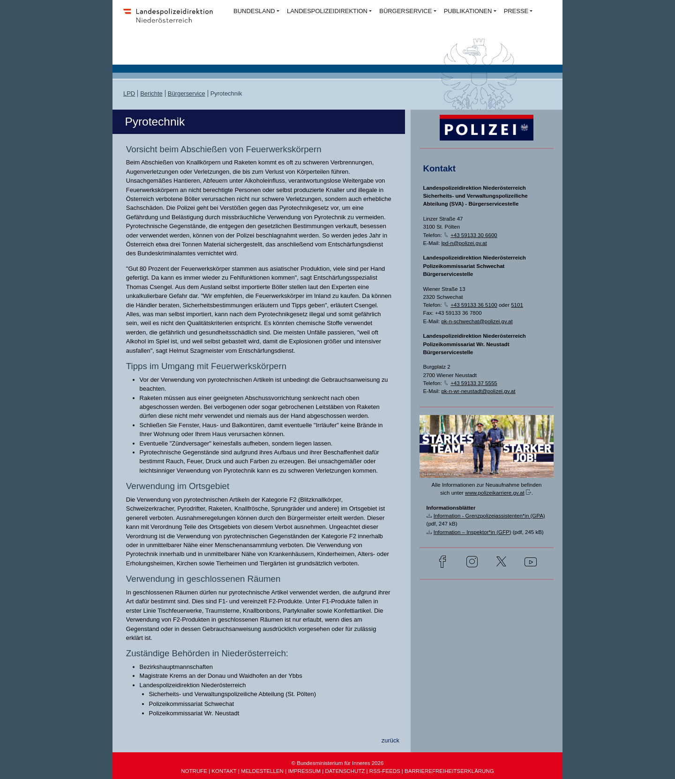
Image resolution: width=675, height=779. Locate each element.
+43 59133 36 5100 (473, 305)
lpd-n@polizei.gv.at (464, 243)
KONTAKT (223, 771)
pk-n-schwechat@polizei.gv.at (476, 321)
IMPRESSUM (304, 771)
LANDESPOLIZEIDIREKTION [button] (327, 11)
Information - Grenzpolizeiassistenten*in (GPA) (489, 516)
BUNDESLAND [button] (254, 11)
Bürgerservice (186, 93)
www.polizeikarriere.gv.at (495, 493)
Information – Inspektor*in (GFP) (472, 532)
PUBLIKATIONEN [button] (468, 11)
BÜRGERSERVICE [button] (405, 11)
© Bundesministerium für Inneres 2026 (338, 763)
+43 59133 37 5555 (473, 383)
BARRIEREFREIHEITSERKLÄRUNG (449, 771)
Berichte (151, 93)
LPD (129, 93)
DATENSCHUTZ (345, 771)
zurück (390, 740)
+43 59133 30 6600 (473, 235)
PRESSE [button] (516, 11)
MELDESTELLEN (262, 771)
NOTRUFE (194, 771)
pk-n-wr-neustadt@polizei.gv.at (478, 391)
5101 (517, 305)
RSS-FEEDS (384, 771)
